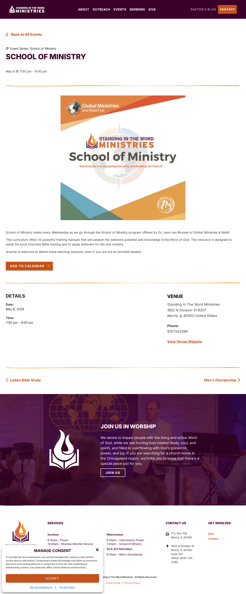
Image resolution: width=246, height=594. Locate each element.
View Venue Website (184, 342)
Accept (52, 578)
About (83, 9)
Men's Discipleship (222, 380)
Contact (227, 9)
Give (152, 9)
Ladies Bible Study (23, 380)
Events (120, 9)
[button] (97, 550)
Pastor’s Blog (203, 9)
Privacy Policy (67, 587)
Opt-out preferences (41, 587)
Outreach (101, 9)
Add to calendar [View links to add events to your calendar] (30, 266)
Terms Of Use (113, 583)
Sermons (137, 9)
